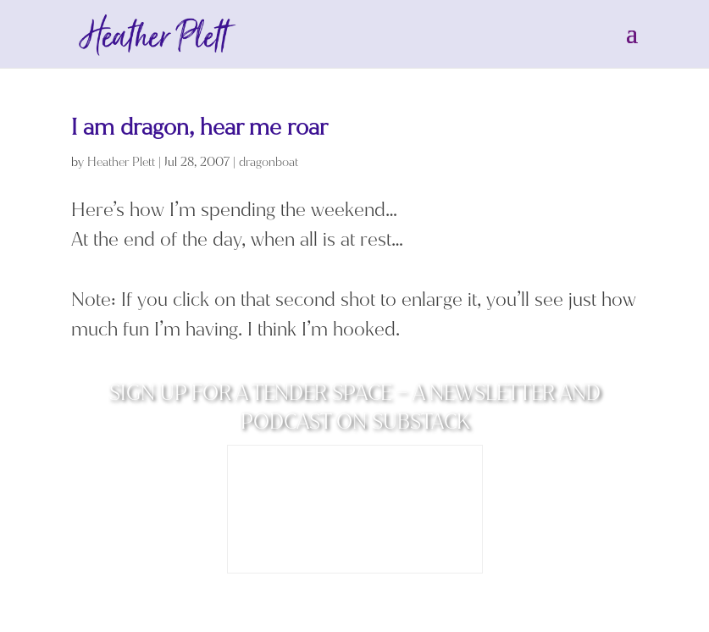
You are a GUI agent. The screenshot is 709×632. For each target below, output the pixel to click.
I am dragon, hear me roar (199, 127)
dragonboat (268, 162)
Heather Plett (121, 162)
